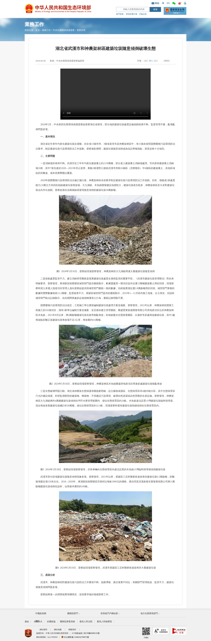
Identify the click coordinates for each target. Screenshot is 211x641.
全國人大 (38, 621)
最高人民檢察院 (104, 621)
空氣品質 (143, 14)
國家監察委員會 (67, 621)
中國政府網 (40, 613)
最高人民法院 (85, 621)
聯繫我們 (72, 630)
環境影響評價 (131, 14)
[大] (146, 61)
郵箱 (155, 3)
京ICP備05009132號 (91, 633)
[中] (151, 61)
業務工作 (46, 30)
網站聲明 (43, 630)
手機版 (146, 633)
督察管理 (81, 30)
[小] (156, 61)
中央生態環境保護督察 (64, 30)
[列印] (167, 61)
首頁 (37, 30)
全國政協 (51, 621)
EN (168, 3)
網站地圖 (58, 630)
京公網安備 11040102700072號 (75, 637)
